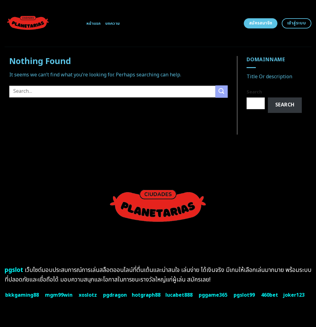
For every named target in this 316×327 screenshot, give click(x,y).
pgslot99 (244, 295)
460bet (269, 295)
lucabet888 (179, 295)
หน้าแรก (93, 23)
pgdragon (115, 295)
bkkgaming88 (22, 295)
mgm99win (59, 295)
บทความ (112, 23)
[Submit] (221, 91)
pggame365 (213, 295)
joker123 (294, 295)
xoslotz (88, 295)
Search (254, 92)
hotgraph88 (146, 295)
